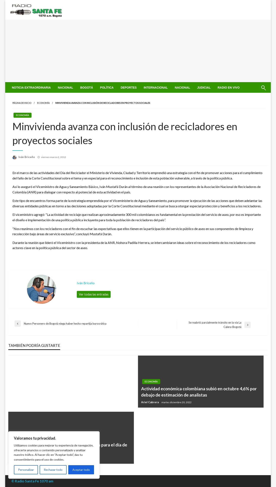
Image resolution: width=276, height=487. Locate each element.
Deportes (129, 87)
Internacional (156, 87)
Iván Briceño (26, 157)
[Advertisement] (138, 51)
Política (107, 87)
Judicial (204, 87)
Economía (43, 102)
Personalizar (26, 469)
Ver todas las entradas (94, 294)
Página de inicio (21, 102)
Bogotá (86, 87)
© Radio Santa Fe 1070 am (32, 481)
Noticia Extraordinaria (31, 87)
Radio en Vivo (229, 87)
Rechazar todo (53, 469)
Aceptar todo (81, 469)
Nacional (65, 87)
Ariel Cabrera (150, 402)
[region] (54, 455)
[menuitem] (31, 87)
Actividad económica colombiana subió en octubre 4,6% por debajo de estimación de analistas (199, 391)
